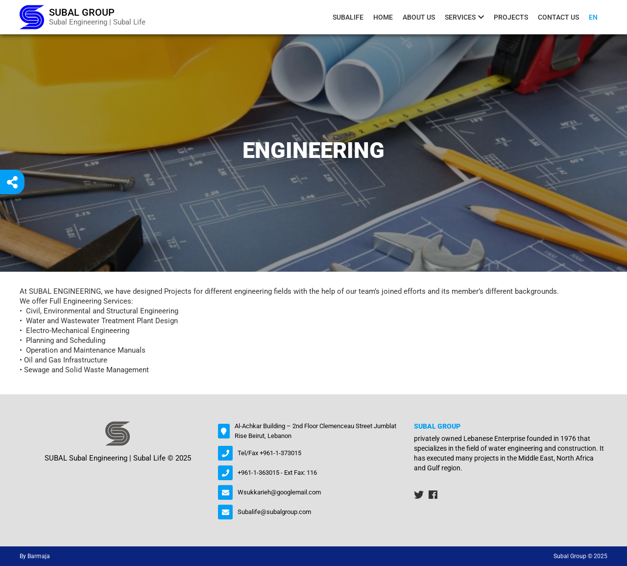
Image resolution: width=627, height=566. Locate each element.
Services (460, 17)
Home (383, 17)
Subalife (348, 17)
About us (419, 17)
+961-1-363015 (258, 472)
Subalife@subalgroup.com (274, 511)
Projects (511, 17)
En (593, 17)
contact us (558, 17)
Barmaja (38, 556)
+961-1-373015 (280, 453)
